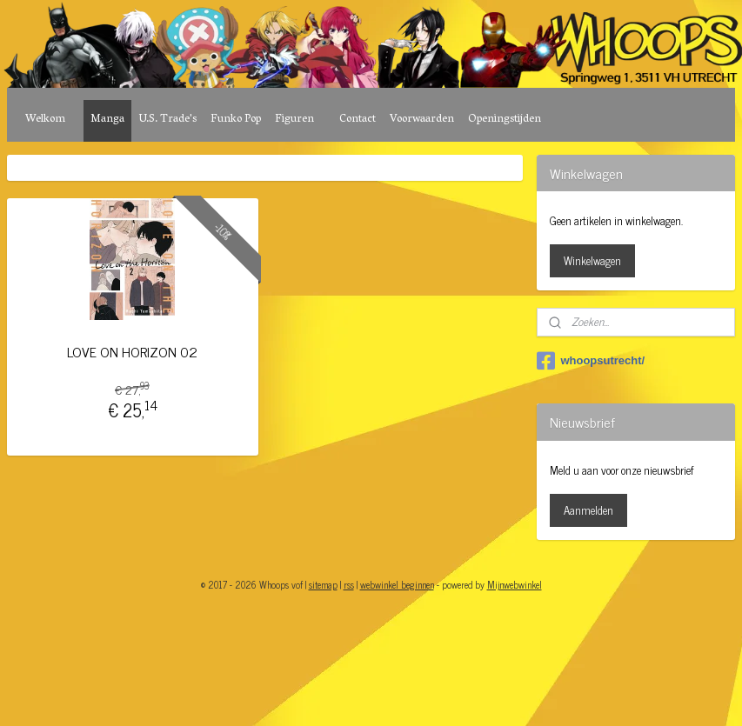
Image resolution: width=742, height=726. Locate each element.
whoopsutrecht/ (591, 360)
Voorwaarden (422, 119)
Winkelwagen (592, 260)
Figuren (294, 119)
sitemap (323, 584)
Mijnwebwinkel (514, 584)
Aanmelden (588, 510)
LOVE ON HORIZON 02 (132, 352)
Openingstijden (504, 119)
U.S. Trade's (167, 119)
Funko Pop (236, 119)
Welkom (45, 119)
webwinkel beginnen (397, 584)
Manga (107, 119)
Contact (357, 119)
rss (349, 584)
